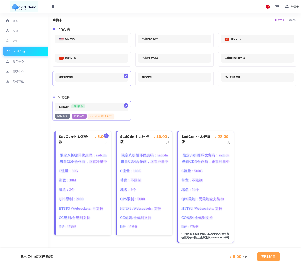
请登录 (295, 6)
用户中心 (280, 20)
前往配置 (268, 256)
